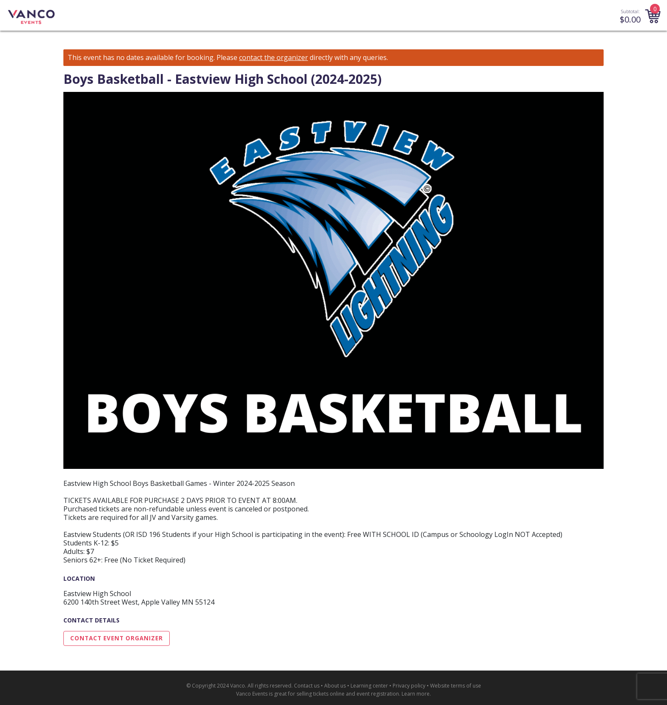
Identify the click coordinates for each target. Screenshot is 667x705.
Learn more (416, 693)
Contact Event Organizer (116, 638)
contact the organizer (273, 58)
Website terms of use (455, 685)
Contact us (306, 685)
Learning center (369, 685)
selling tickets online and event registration (347, 693)
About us (335, 685)
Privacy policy (409, 685)
